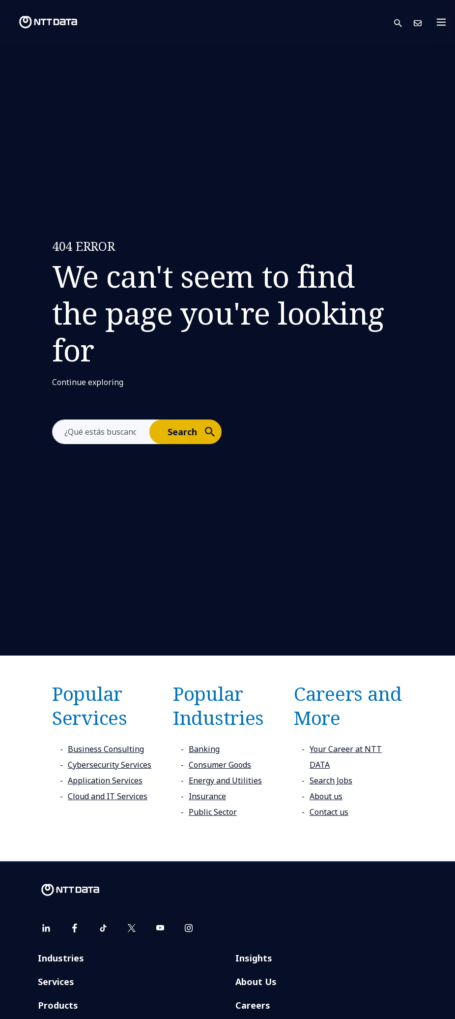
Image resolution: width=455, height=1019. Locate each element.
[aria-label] (101, 432)
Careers (252, 1005)
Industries (61, 958)
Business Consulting (106, 749)
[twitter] (131, 928)
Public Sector (213, 812)
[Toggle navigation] (444, 22)
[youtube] (160, 928)
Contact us (329, 812)
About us (326, 796)
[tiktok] (103, 928)
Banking (204, 749)
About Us (256, 982)
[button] (404, 22)
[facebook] (74, 928)
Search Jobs (331, 780)
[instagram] (188, 928)
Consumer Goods (220, 764)
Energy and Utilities (225, 780)
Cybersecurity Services (109, 764)
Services (56, 982)
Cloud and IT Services (107, 796)
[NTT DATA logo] (40, 22)
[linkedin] (46, 928)
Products (58, 1005)
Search (194, 431)
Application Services (105, 780)
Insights (253, 958)
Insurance (207, 796)
